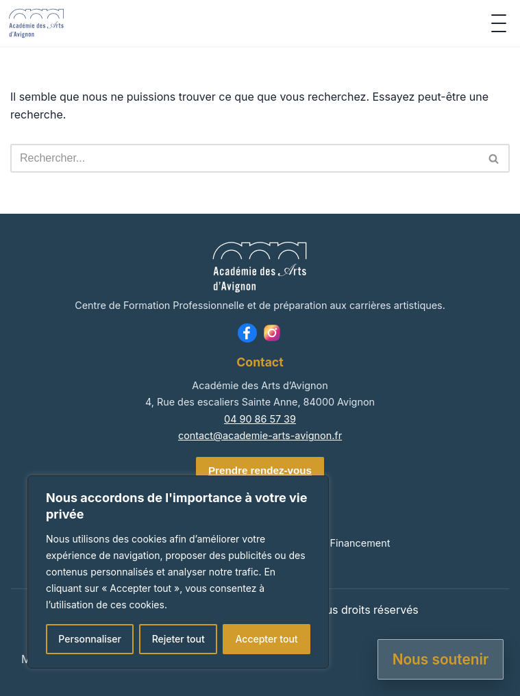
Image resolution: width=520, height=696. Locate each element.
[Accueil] (36, 23)
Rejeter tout (178, 639)
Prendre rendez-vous (260, 470)
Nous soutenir (441, 659)
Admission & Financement (330, 543)
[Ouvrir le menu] (499, 23)
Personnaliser (89, 639)
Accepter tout (266, 639)
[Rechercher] (244, 158)
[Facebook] (247, 333)
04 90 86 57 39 (260, 419)
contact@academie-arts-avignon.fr (260, 435)
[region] (178, 572)
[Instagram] (272, 333)
